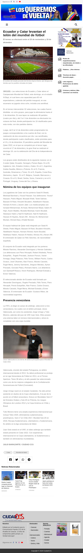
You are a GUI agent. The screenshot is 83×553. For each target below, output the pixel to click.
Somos (46, 543)
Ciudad (46, 540)
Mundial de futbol (21, 452)
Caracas (33, 527)
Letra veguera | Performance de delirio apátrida (70, 84)
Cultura (33, 538)
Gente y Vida (35, 543)
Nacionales (34, 530)
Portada (47, 529)
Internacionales (35, 535)
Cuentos (47, 531)
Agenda (46, 537)
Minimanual (48, 534)
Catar (8, 452)
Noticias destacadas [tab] (61, 52)
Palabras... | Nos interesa (71, 69)
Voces (33, 541)
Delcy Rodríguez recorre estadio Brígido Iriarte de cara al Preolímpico (34, 483)
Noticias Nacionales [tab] (69, 52)
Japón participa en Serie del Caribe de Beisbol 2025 (48, 483)
